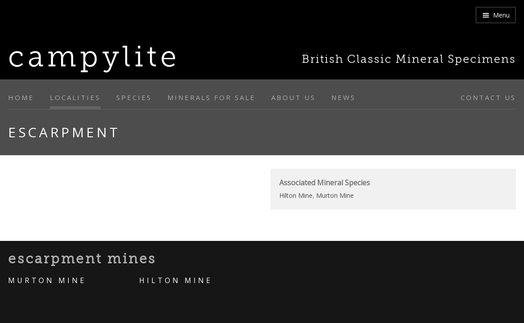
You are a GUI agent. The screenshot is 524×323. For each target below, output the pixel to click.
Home (21, 97)
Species (134, 97)
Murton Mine (335, 195)
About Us (293, 97)
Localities (75, 97)
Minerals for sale (211, 97)
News (343, 97)
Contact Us (488, 97)
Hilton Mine (296, 195)
